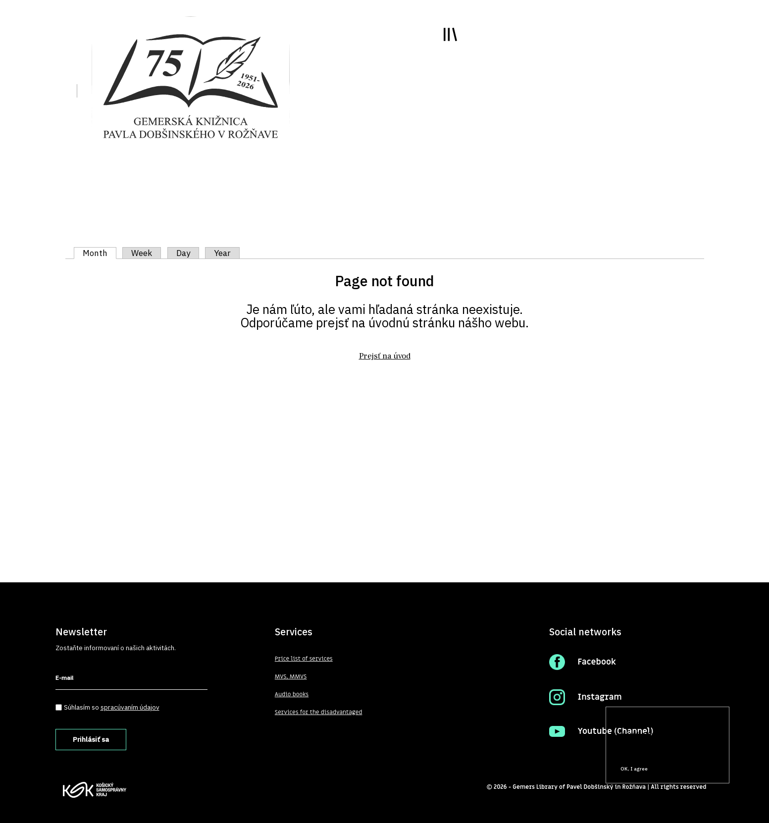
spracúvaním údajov (130, 707)
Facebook (596, 662)
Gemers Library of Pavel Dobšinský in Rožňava (579, 787)
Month (99, 253)
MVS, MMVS (291, 676)
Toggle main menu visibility (450, 34)
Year (222, 253)
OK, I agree (634, 769)
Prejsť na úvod (384, 356)
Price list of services (304, 659)
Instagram (599, 697)
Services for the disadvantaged (318, 712)
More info (624, 750)
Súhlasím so (111, 707)
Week (141, 253)
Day (183, 253)
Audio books (291, 694)
